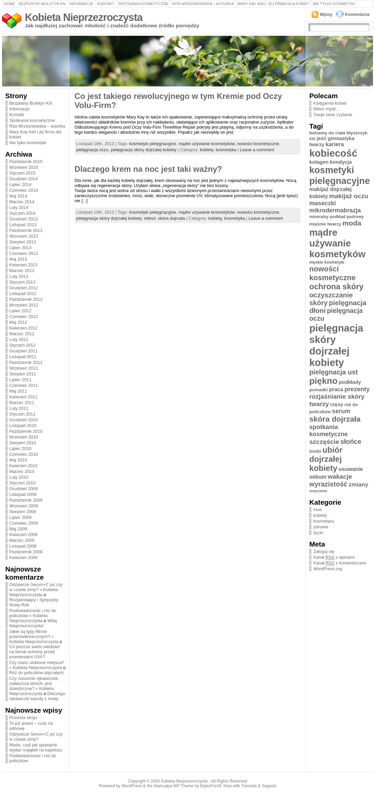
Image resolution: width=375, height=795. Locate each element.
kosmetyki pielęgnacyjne (152, 143)
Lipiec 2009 (20, 517)
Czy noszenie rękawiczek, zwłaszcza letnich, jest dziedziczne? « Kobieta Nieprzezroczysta (34, 686)
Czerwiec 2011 (23, 385)
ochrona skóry (336, 286)
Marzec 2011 (21, 402)
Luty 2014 (18, 207)
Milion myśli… (326, 108)
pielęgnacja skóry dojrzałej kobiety (143, 149)
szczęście (324, 441)
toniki (315, 451)
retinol (150, 218)
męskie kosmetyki (326, 262)
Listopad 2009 (22, 494)
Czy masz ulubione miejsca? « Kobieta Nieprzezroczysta (36, 665)
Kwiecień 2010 (23, 465)
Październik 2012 (26, 299)
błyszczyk (356, 132)
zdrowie (320, 526)
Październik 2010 (26, 431)
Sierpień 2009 (22, 511)
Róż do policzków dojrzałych (36, 672)
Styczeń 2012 (22, 345)
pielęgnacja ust (333, 372)
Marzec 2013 (21, 270)
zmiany (358, 484)
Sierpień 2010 (22, 442)
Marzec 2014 (21, 201)
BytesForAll (210, 786)
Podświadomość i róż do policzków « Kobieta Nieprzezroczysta (32, 615)
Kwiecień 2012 (23, 327)
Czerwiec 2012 (23, 316)
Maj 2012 (18, 322)
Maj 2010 (18, 459)
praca (336, 389)
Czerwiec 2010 (23, 454)
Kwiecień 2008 (23, 557)
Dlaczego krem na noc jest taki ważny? (148, 169)
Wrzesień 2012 (23, 305)
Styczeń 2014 (22, 213)
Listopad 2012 (22, 293)
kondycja (341, 162)
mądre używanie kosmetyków (206, 143)
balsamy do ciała (327, 132)
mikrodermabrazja (335, 210)
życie (318, 532)
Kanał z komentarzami (339, 563)
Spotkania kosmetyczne (143, 4)
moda (352, 223)
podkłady (350, 382)
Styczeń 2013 (22, 282)
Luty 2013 (18, 276)
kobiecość (333, 153)
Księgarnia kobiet (329, 103)
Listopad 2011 (22, 356)
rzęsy (336, 404)
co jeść (317, 138)
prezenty (357, 389)
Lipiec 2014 (20, 184)
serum (341, 411)
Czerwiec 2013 (23, 253)
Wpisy (326, 14)
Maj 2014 (18, 195)
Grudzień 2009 (23, 488)
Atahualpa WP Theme (173, 786)
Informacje (81, 4)
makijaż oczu (348, 196)
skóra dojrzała (171, 218)
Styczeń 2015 (22, 173)
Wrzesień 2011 (23, 368)
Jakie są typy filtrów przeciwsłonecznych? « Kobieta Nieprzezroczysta (33, 636)
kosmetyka (226, 149)
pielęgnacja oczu (92, 149)
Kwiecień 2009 (23, 534)
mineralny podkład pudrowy (336, 216)
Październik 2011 (26, 362)
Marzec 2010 (21, 471)
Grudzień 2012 (23, 287)
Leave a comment (257, 149)
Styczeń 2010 (22, 482)
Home (9, 4)
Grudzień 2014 (23, 178)
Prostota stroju (23, 717)
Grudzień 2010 (23, 419)
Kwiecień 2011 (23, 396)
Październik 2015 (26, 161)
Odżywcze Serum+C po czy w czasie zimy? (36, 737)
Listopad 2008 (22, 546)
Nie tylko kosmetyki (334, 4)
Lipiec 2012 (20, 310)
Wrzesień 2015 (23, 167)
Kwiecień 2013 (23, 264)
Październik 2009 (26, 500)
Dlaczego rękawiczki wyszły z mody (37, 696)
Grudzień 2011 (23, 350)
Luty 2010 (18, 477)
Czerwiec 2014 (23, 190)
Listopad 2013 (22, 224)
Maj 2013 (18, 259)
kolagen (318, 162)
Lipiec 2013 (20, 247)
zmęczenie (318, 491)
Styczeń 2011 (22, 414)
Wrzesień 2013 (23, 236)
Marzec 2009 (21, 540)
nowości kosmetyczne (258, 143)
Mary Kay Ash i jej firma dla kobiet (273, 4)
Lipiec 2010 (20, 448)
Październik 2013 (26, 230)
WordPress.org (327, 568)
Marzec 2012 (21, 333)
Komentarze (357, 14)
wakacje (340, 476)
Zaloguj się (323, 551)
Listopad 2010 (22, 425)
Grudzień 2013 (23, 218)
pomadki (318, 389)
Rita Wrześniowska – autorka (203, 4)
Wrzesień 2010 (23, 437)
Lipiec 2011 (20, 379)
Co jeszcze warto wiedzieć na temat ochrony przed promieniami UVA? (34, 651)
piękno (323, 381)
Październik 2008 (26, 551)
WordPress (132, 786)
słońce (351, 441)
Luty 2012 (18, 339)
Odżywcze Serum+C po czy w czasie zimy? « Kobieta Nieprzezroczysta (36, 589)
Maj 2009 (18, 528)
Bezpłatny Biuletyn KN (42, 4)
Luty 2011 (18, 408)
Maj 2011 (18, 391)
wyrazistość (328, 484)
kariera (335, 144)
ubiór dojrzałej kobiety (325, 459)
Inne (317, 509)
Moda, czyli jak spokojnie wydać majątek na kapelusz (35, 747)
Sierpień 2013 (22, 241)
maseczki (322, 203)
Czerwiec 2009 (23, 523)
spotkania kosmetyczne (328, 431)
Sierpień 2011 (22, 373)
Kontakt (105, 4)
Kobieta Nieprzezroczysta (84, 17)
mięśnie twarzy (325, 224)
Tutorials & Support (258, 786)
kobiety (207, 149)
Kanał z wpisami (333, 557)
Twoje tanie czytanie (332, 114)
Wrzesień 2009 (23, 505)
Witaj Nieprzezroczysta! (33, 623)
